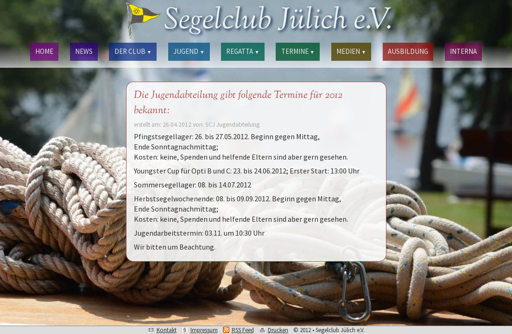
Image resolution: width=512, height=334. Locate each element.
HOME (44, 51)
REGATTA (242, 51)
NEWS (84, 51)
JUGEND (188, 51)
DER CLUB (133, 51)
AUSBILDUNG (408, 51)
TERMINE (298, 51)
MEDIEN (351, 51)
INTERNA (463, 51)
